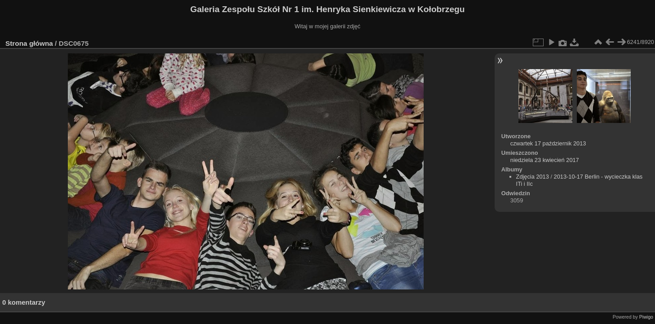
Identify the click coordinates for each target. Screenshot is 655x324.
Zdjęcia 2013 (532, 176)
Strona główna (29, 43)
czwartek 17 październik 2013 (548, 143)
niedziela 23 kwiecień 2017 (544, 160)
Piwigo (646, 317)
